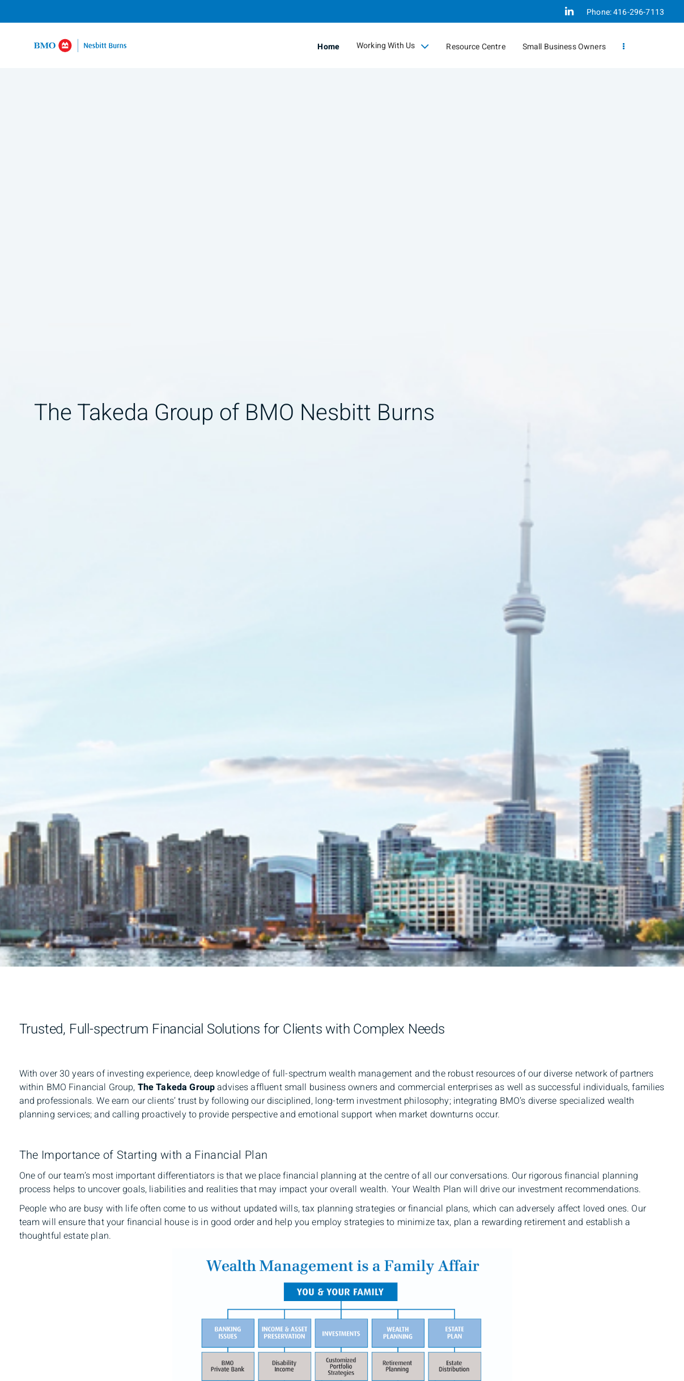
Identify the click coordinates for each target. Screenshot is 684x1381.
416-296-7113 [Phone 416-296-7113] (638, 12)
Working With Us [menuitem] (392, 46)
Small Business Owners (564, 47)
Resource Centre (475, 47)
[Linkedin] (569, 11)
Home (328, 47)
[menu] (623, 47)
